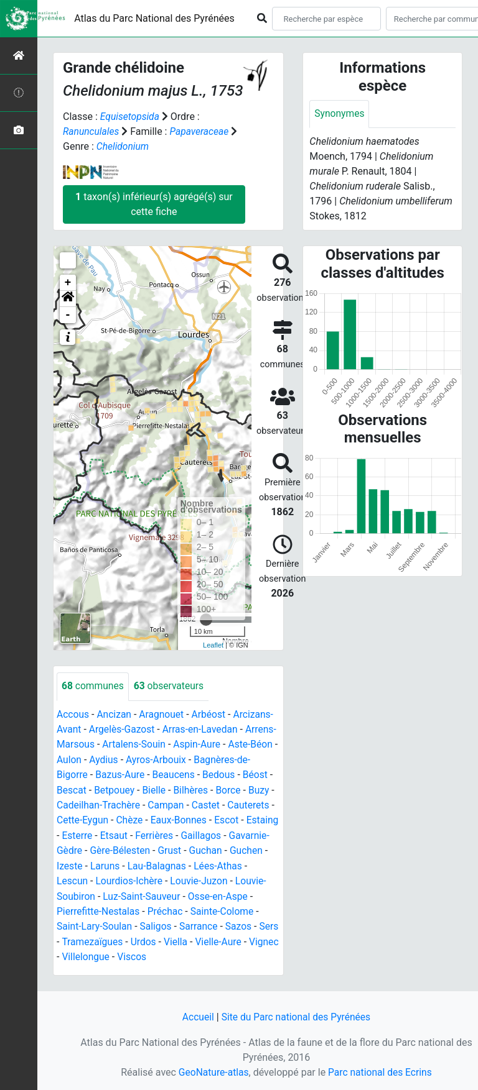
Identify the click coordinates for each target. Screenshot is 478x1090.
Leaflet (213, 644)
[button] (68, 298)
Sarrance (154, 937)
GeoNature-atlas (212, 1072)
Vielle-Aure (216, 952)
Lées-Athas (187, 878)
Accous (73, 714)
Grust (115, 863)
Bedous (73, 788)
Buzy (143, 803)
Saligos (111, 937)
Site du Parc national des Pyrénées (296, 1018)
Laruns (72, 878)
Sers (227, 937)
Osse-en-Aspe (174, 908)
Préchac (121, 922)
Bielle (230, 788)
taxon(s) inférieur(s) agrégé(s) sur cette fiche (154, 203)
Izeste (230, 863)
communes (93, 686)
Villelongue (86, 967)
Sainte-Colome (180, 922)
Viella (173, 952)
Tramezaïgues (88, 952)
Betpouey (190, 788)
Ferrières (76, 848)
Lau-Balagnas (125, 878)
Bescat (146, 788)
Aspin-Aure (232, 743)
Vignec (263, 952)
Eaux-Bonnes (90, 833)
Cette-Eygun (215, 818)
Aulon (123, 758)
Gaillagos (123, 848)
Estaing (176, 833)
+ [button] (68, 282)
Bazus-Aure (179, 773)
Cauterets (159, 818)
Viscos (133, 967)
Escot (139, 833)
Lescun (235, 878)
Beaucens (234, 773)
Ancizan (115, 714)
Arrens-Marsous (92, 743)
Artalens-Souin (167, 743)
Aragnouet (164, 714)
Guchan (151, 863)
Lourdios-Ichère (91, 893)
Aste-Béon (79, 758)
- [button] (68, 314)
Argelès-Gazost (123, 729)
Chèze (263, 818)
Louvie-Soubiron (235, 893)
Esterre (216, 833)
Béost (110, 788)
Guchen (193, 863)
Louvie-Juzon (162, 893)
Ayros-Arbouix (211, 758)
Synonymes (339, 114)
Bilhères (74, 803)
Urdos (140, 952)
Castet (115, 818)
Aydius (158, 758)
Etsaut (254, 833)
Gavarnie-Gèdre (186, 848)
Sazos (195, 937)
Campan (75, 818)
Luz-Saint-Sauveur (96, 908)
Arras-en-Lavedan (202, 729)
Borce (112, 803)
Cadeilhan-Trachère (205, 803)
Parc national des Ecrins (380, 1072)
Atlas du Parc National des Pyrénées (154, 18)
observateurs (171, 686)
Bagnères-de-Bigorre (102, 773)
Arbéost (211, 714)
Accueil (196, 1018)
